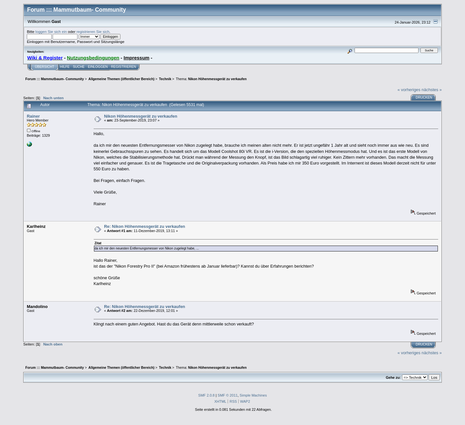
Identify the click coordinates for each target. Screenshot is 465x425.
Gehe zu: (393, 377)
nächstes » (432, 89)
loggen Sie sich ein (51, 31)
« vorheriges (409, 89)
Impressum (137, 57)
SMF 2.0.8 (206, 395)
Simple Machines (253, 395)
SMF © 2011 (228, 395)
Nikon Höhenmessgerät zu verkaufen (140, 116)
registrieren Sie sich (93, 31)
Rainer (33, 116)
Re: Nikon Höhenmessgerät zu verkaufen (144, 226)
